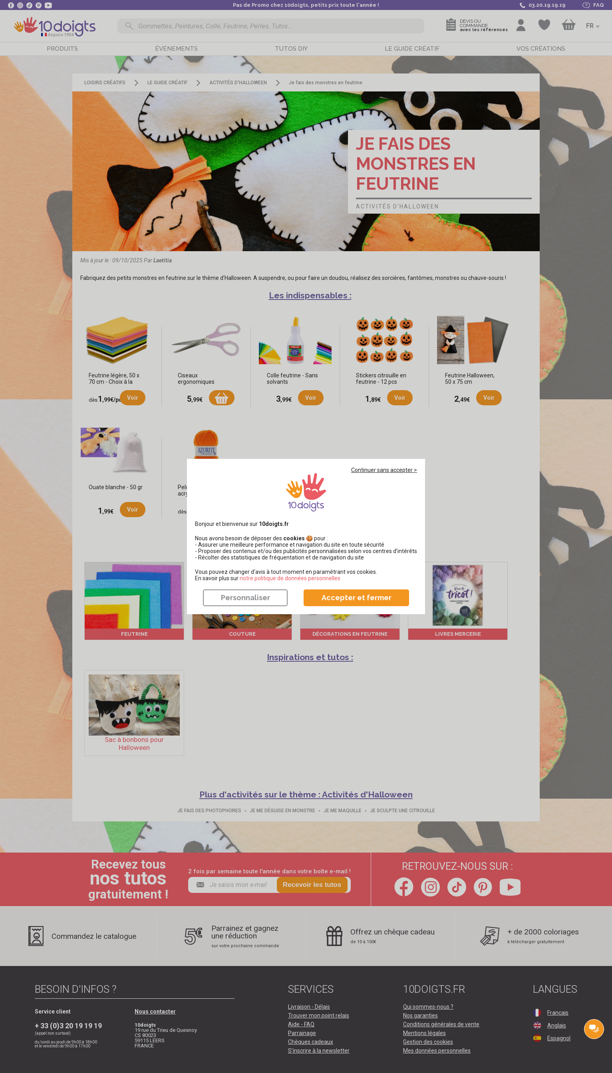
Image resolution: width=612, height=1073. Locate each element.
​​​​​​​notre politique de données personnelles (290, 578)
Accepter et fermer (356, 597)
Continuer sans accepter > (384, 470)
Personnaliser (245, 597)
